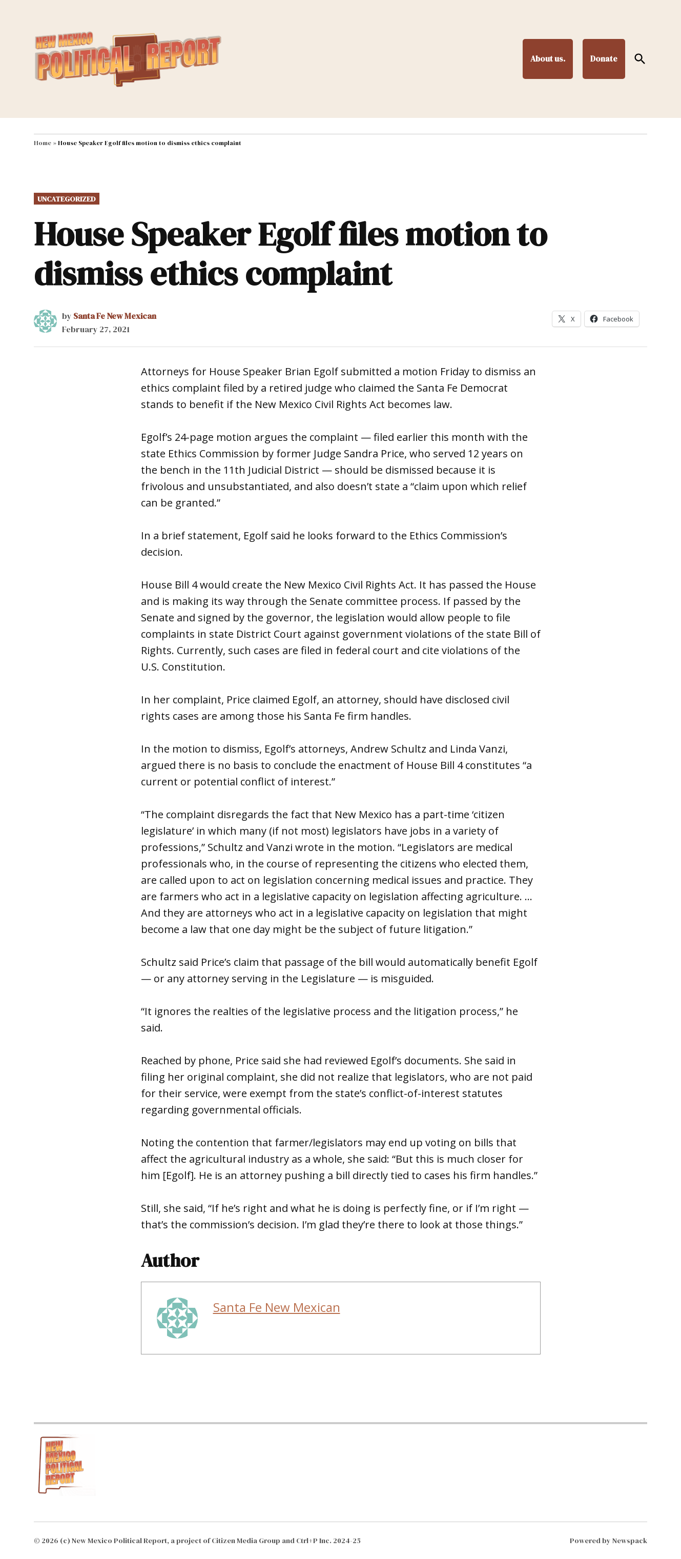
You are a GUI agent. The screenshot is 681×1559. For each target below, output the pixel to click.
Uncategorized (66, 199)
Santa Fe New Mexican (114, 315)
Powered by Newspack (608, 1540)
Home (42, 143)
